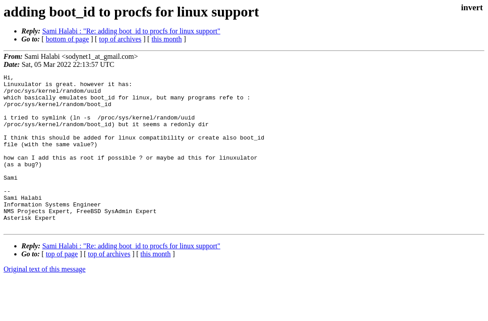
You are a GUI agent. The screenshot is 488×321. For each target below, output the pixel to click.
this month (167, 39)
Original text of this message (45, 300)
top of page (62, 284)
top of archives (120, 39)
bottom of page (67, 39)
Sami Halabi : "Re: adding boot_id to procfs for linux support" (131, 31)
